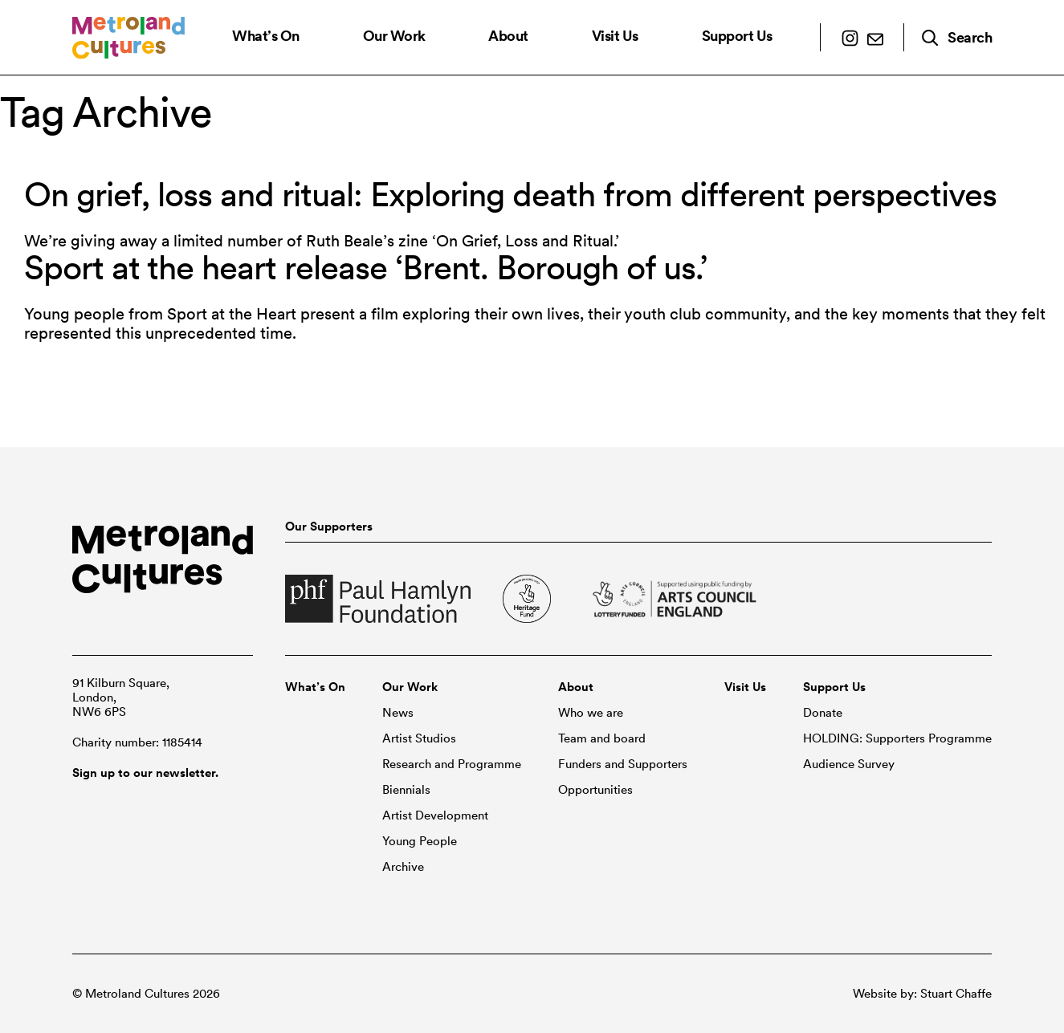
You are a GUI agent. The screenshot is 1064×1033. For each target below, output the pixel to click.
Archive (403, 867)
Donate (822, 713)
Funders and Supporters (622, 764)
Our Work (394, 35)
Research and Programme (451, 764)
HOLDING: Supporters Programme (897, 738)
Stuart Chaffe (956, 993)
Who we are (590, 713)
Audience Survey (849, 764)
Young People (419, 841)
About (508, 35)
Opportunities (595, 790)
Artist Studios (419, 738)
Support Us (737, 35)
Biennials (406, 790)
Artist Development (435, 815)
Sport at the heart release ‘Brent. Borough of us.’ (365, 267)
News (398, 713)
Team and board (602, 738)
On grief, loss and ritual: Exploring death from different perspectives (510, 194)
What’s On (266, 35)
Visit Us (615, 35)
